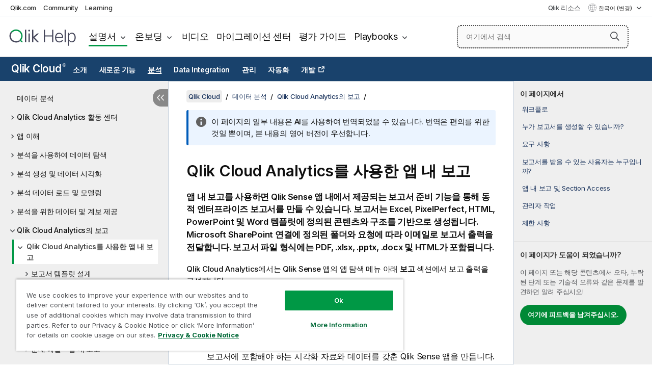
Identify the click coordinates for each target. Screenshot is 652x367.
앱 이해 (28, 136)
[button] (614, 36)
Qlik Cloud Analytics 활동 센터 (67, 117)
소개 (80, 70)
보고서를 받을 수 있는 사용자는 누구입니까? (582, 166)
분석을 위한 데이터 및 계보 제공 (67, 211)
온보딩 (148, 36)
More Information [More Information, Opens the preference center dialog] (331, 317)
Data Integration (202, 70)
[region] (205, 311)
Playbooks (376, 36)
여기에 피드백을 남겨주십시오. (573, 314)
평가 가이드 (323, 36)
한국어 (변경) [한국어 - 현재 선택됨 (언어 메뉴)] (616, 8)
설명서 (102, 36)
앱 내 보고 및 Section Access (566, 188)
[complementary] (583, 222)
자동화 (278, 70)
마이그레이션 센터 (253, 36)
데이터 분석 (35, 98)
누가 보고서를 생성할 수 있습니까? (573, 126)
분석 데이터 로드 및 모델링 (59, 192)
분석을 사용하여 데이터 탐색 (61, 154)
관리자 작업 (539, 205)
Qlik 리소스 (564, 8)
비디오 (195, 36)
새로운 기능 (117, 70)
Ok (331, 293)
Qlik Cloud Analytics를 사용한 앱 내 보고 (89, 251)
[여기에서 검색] (543, 36)
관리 (249, 70)
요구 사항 (536, 144)
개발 (308, 70)
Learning (98, 8)
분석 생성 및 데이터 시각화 (59, 173)
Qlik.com (23, 8)
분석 (155, 70)
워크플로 (535, 109)
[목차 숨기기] (160, 98)
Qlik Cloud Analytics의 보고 (62, 230)
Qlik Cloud (38, 68)
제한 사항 (536, 223)
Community (60, 8)
